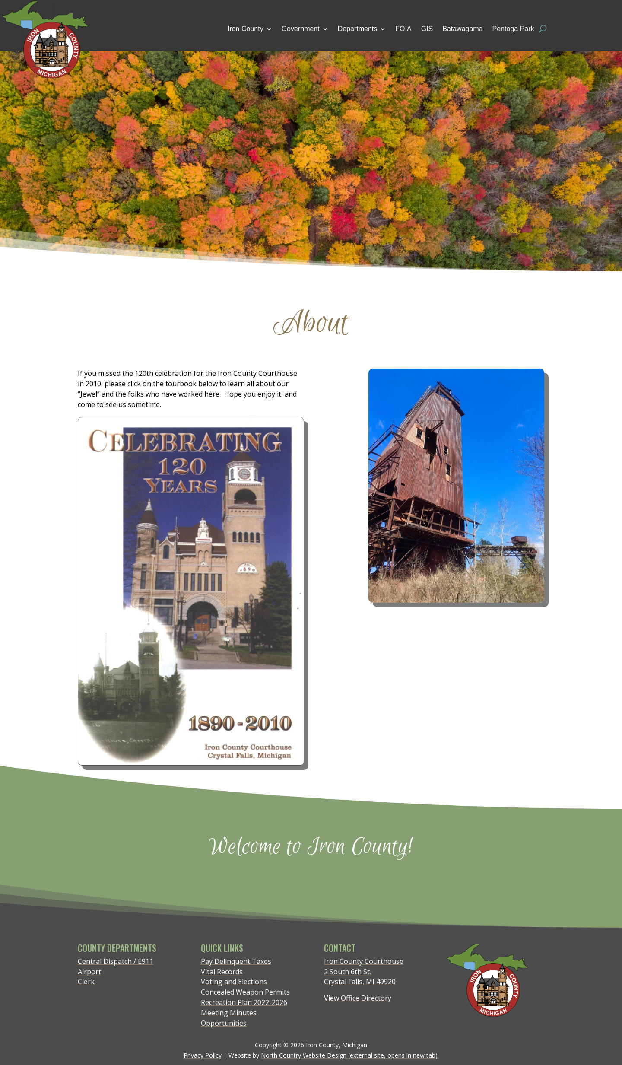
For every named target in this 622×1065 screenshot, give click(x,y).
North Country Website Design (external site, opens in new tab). (350, 1055)
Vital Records (222, 971)
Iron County (245, 28)
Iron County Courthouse (363, 961)
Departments (358, 28)
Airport (89, 971)
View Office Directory (357, 998)
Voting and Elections (234, 981)
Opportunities (224, 1023)
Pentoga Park (513, 28)
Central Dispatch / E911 (115, 961)
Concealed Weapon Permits (245, 992)
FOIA (403, 28)
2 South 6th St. (347, 971)
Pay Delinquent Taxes (236, 961)
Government (301, 28)
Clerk (86, 981)
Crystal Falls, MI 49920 (360, 981)
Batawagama (462, 28)
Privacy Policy (203, 1055)
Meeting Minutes (229, 1012)
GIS (427, 28)
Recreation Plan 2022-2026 (244, 1002)
